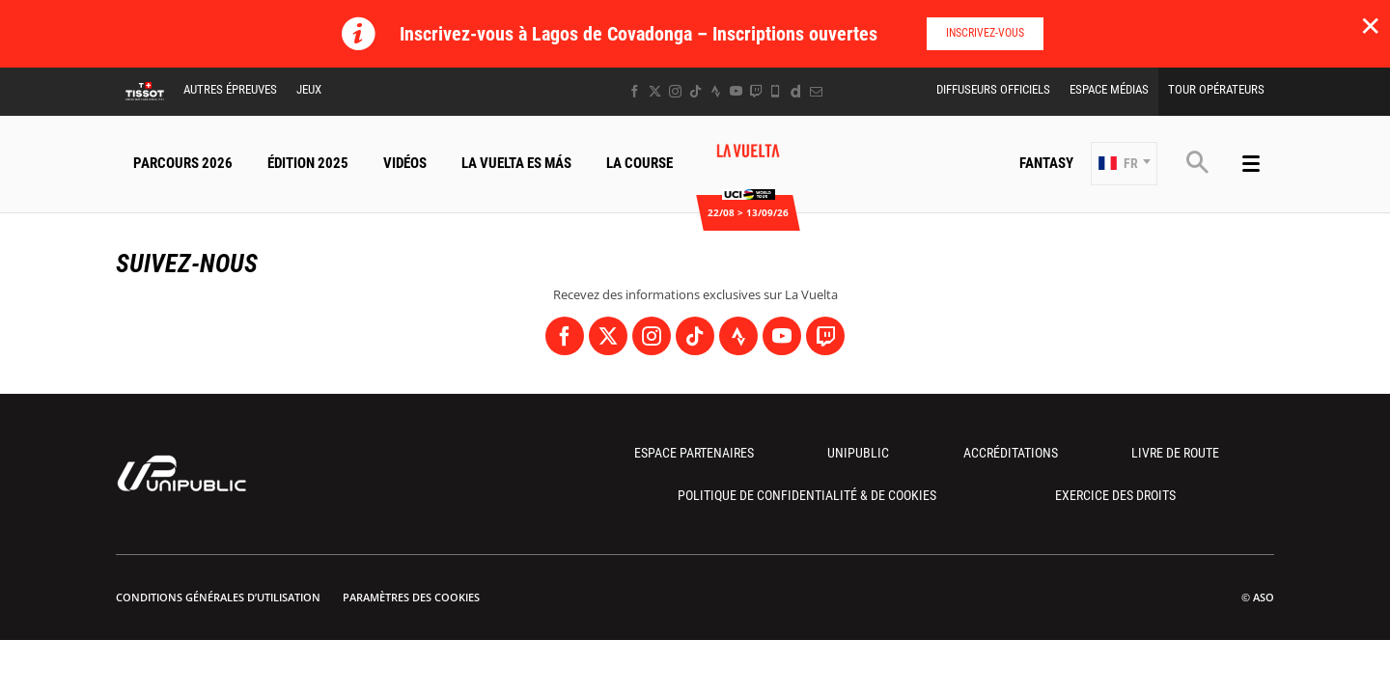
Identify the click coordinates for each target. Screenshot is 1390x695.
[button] (1124, 163)
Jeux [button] (308, 89)
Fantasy (1046, 163)
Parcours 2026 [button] (183, 163)
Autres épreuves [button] (230, 89)
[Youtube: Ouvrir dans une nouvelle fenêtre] (736, 91)
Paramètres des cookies (411, 597)
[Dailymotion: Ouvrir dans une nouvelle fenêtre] (796, 91)
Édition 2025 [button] (307, 163)
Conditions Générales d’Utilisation (218, 597)
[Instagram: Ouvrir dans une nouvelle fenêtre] (675, 91)
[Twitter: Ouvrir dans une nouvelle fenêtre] (655, 91)
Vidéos (405, 163)
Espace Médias (1109, 89)
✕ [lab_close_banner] (1370, 25)
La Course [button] (639, 163)
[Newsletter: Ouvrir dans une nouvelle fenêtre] (816, 91)
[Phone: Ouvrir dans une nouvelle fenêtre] (775, 91)
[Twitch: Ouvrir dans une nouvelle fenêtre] (755, 91)
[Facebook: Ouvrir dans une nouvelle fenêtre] (635, 91)
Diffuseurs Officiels (993, 89)
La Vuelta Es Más (516, 163)
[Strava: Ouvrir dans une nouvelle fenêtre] (716, 91)
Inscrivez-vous (985, 33)
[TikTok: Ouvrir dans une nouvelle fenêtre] (695, 91)
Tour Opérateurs (1216, 89)
